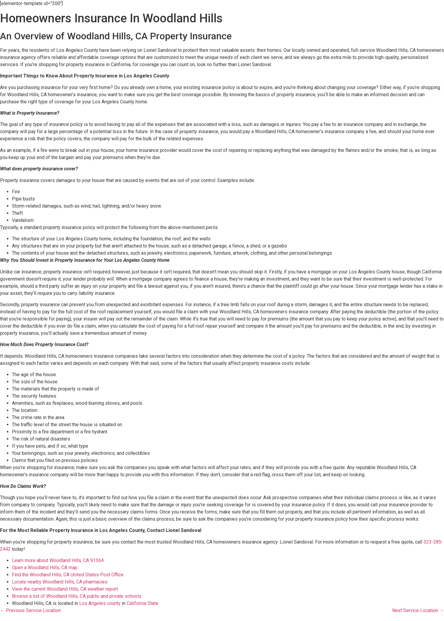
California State (142, 603)
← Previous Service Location (30, 610)
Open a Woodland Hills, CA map (44, 567)
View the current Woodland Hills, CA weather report (65, 589)
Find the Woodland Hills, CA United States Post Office (68, 575)
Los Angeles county (100, 603)
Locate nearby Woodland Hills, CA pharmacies (60, 582)
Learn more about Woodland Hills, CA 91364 (58, 560)
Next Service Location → (418, 610)
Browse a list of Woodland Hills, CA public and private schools (76, 596)
